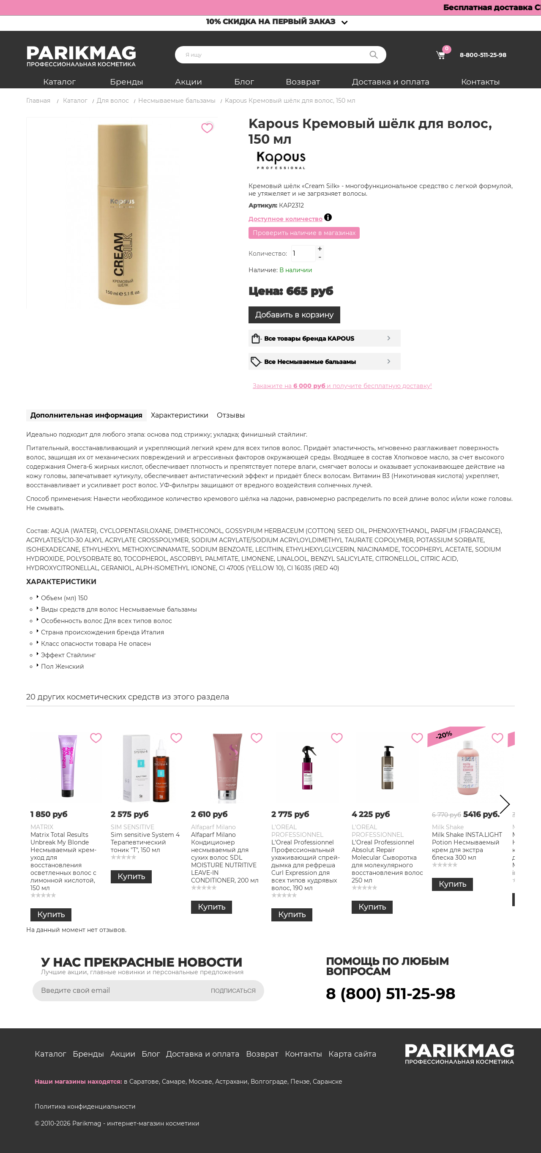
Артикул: (264, 205)
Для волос (113, 100)
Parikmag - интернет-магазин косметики (135, 1123)
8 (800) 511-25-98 (391, 993)
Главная (38, 100)
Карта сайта (352, 1054)
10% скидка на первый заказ (270, 21)
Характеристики (179, 415)
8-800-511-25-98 (483, 55)
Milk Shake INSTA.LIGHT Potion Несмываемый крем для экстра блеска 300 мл (467, 846)
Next (502, 806)
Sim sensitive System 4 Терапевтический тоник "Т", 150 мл (145, 842)
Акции (188, 82)
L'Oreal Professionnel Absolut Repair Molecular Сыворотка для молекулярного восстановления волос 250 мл (387, 861)
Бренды (126, 82)
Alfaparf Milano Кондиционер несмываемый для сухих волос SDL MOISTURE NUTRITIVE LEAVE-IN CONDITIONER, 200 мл (225, 857)
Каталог (59, 82)
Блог (244, 82)
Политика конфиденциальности (85, 1106)
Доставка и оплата (390, 82)
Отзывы (231, 415)
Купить (51, 914)
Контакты (480, 82)
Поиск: (373, 55)
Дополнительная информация (86, 415)
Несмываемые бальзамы (177, 100)
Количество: (268, 253)
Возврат (303, 82)
